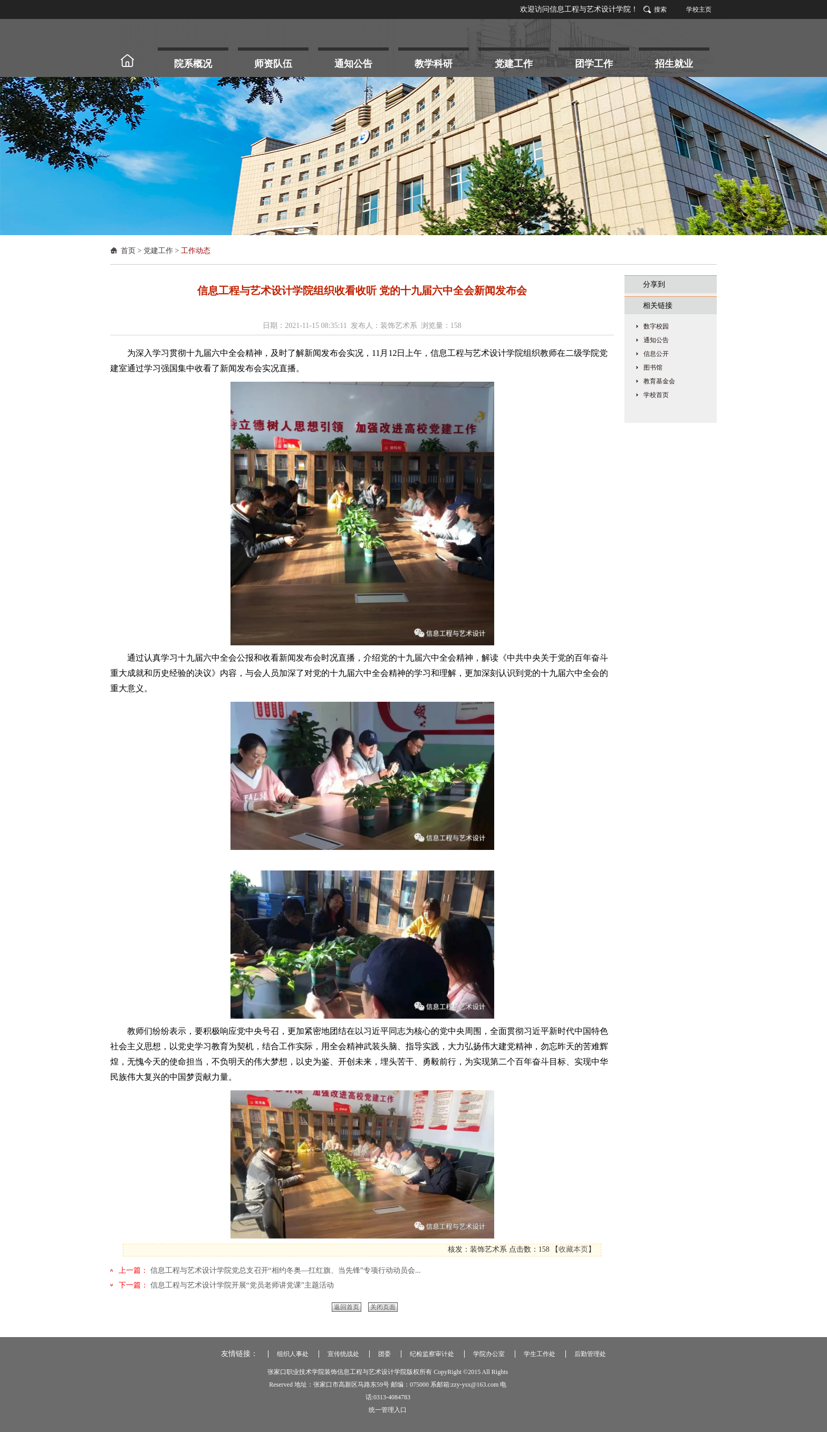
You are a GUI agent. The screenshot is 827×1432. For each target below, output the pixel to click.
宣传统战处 (343, 1354)
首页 (128, 251)
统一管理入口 (388, 1410)
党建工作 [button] (514, 64)
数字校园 (656, 326)
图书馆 (652, 367)
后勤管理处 (590, 1354)
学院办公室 (489, 1354)
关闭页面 (383, 1307)
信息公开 (656, 353)
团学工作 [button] (594, 64)
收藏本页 (573, 1249)
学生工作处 (539, 1354)
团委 (384, 1354)
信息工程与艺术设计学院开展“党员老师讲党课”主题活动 (241, 1285)
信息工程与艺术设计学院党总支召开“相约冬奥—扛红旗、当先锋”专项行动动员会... (284, 1270)
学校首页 (656, 395)
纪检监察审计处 (432, 1354)
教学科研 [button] (434, 64)
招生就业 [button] (674, 64)
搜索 (660, 9)
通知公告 (656, 340)
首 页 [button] (132, 60)
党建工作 (158, 251)
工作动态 (195, 251)
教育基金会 (659, 381)
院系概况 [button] (193, 64)
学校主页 (698, 9)
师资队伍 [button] (273, 64)
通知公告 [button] (353, 64)
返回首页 (346, 1307)
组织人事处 (293, 1354)
